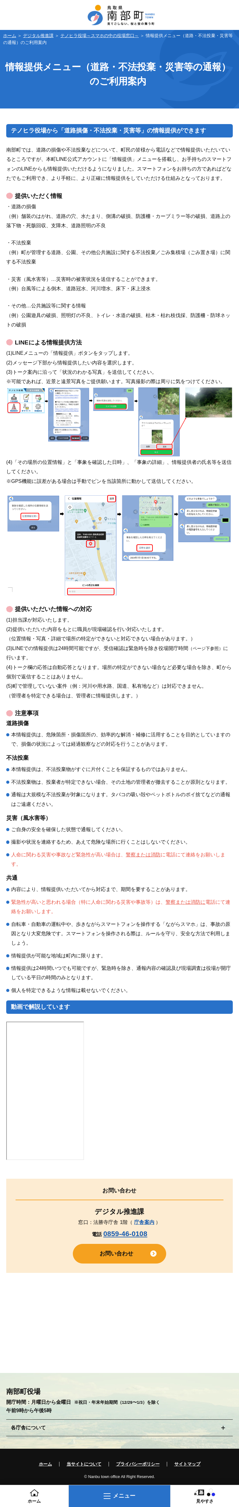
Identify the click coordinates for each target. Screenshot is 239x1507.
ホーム (9, 35)
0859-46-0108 (125, 1234)
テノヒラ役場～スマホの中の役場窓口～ (99, 35)
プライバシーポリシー (138, 1464)
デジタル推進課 (38, 35)
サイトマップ (187, 1464)
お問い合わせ (117, 1253)
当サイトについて (84, 1464)
